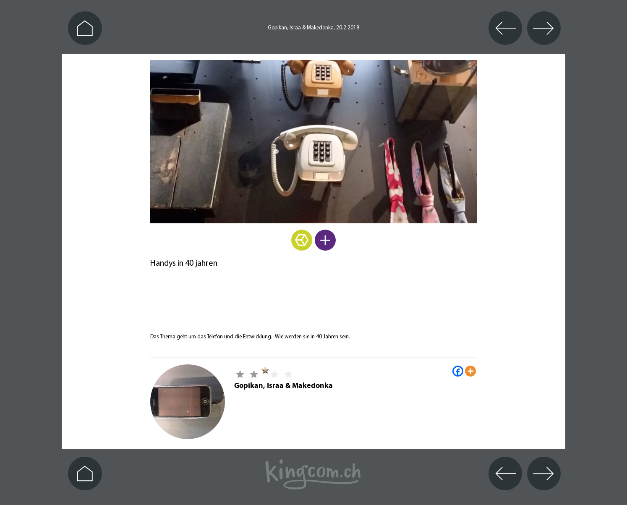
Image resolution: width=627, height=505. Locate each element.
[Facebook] (457, 371)
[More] (470, 371)
